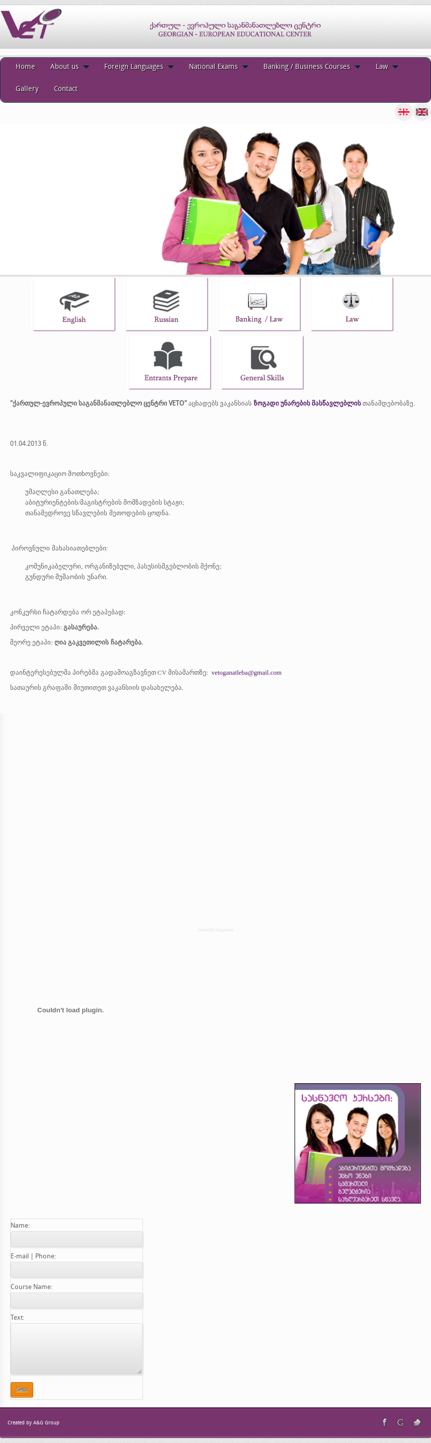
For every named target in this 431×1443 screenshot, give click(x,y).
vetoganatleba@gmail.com (246, 672)
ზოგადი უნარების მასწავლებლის (307, 403)
